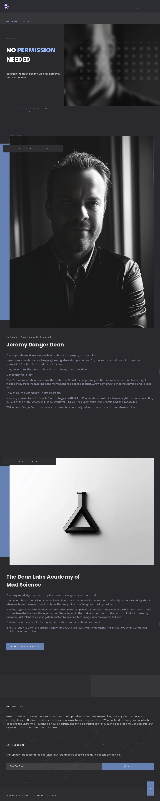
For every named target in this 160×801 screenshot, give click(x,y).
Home (14, 21)
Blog (30, 21)
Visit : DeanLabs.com (25, 646)
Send (128, 766)
